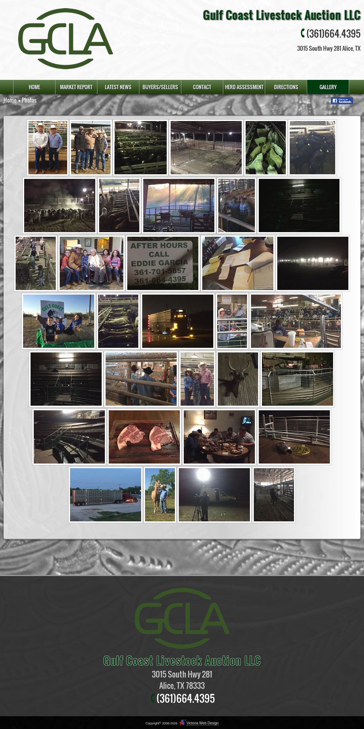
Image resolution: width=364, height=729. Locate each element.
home (34, 87)
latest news (118, 87)
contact (202, 87)
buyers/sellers (160, 87)
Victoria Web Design (203, 723)
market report (76, 87)
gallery (328, 87)
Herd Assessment (244, 87)
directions (286, 87)
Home (10, 100)
